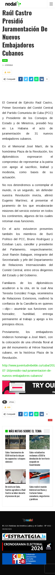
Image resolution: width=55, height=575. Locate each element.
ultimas (11, 402)
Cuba (5, 60)
